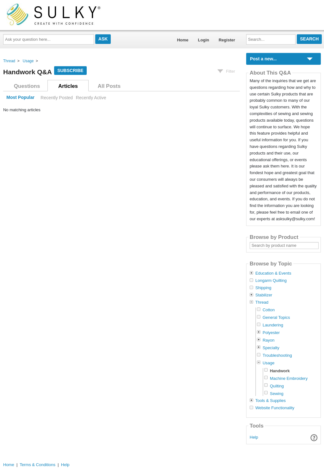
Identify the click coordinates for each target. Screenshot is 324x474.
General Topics (276, 317)
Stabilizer (263, 295)
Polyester (271, 332)
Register (227, 40)
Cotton (269, 309)
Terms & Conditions (37, 464)
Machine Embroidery (289, 378)
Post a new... (263, 58)
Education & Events (273, 273)
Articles (68, 86)
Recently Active (91, 97)
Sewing (277, 393)
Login (203, 40)
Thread (9, 61)
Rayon (269, 340)
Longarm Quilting (271, 280)
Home (182, 40)
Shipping (263, 288)
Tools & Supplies (270, 400)
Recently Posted (56, 97)
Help (254, 437)
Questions (27, 86)
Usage (28, 61)
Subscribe (70, 70)
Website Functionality (274, 408)
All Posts (109, 86)
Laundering (273, 325)
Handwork (280, 370)
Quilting (277, 386)
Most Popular (20, 97)
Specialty (271, 347)
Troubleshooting (277, 355)
